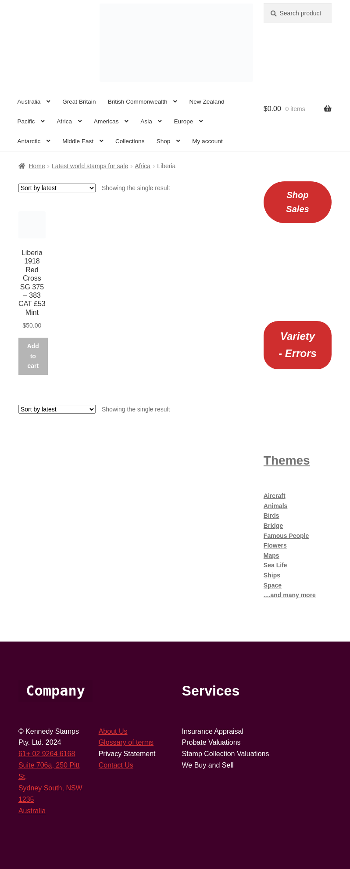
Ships (272, 575)
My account (207, 141)
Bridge (273, 525)
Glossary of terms (126, 742)
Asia (146, 121)
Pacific (26, 121)
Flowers (275, 545)
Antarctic (28, 141)
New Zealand (206, 101)
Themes (287, 460)
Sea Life (275, 565)
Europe (183, 121)
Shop (164, 141)
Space (273, 585)
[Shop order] (57, 188)
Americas (106, 121)
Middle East (77, 141)
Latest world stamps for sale (90, 165)
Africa (64, 121)
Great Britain (79, 101)
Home (37, 165)
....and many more (290, 595)
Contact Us (116, 765)
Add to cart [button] (33, 356)
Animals (275, 505)
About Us (113, 731)
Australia (28, 101)
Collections (130, 141)
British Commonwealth (138, 101)
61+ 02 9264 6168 (46, 753)
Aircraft (275, 495)
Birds (271, 515)
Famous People (286, 535)
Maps (271, 555)
